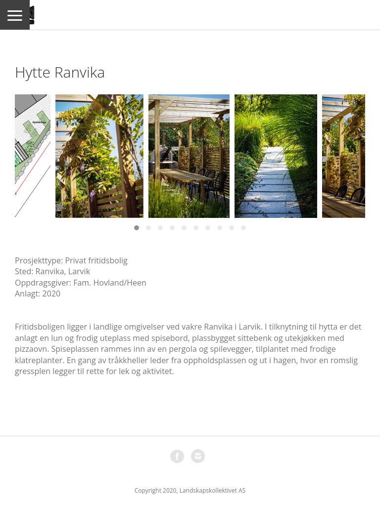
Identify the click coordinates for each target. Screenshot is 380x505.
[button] (136, 228)
